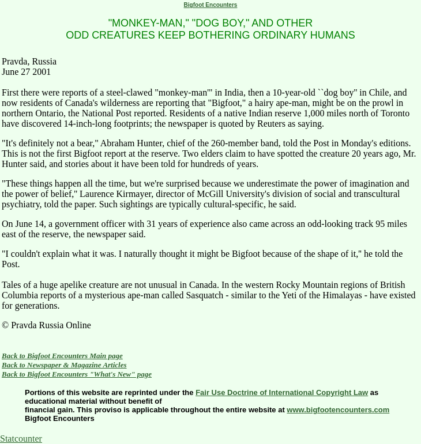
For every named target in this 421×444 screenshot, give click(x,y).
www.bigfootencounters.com (338, 409)
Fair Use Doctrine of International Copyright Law (282, 392)
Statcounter (21, 438)
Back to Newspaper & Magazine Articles (64, 364)
